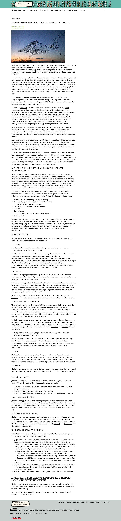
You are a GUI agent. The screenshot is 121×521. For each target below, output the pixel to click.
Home (14, 18)
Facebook (65, 327)
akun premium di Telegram (21, 426)
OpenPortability (19, 460)
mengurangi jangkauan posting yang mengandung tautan (32, 121)
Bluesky (17, 244)
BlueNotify (39, 465)
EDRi (69, 134)
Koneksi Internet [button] (72, 10)
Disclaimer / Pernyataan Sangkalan (69, 502)
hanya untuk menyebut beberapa (41, 134)
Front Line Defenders (40, 513)
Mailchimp (68, 424)
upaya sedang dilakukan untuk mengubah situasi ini (38, 267)
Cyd (15, 440)
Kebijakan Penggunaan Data (90, 502)
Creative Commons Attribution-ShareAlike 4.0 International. (60, 510)
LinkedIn (17, 365)
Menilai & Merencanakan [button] (19, 10)
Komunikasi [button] (44, 10)
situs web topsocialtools (20, 345)
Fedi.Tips (14, 298)
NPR (65, 134)
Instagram (54, 327)
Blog (18, 18)
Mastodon (17, 271)
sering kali (23, 108)
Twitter (103, 502)
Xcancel (17, 472)
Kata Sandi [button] (33, 10)
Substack (57, 424)
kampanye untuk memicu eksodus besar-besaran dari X (37, 153)
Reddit (16, 351)
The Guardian (58, 134)
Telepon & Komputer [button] (57, 10)
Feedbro (70, 393)
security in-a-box (24, 3)
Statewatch (15, 136)
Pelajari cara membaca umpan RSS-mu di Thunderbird (33, 391)
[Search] (109, 10)
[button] (104, 10)
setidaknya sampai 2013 (28, 67)
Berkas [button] (82, 10)
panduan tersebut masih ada (29, 72)
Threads (17, 301)
